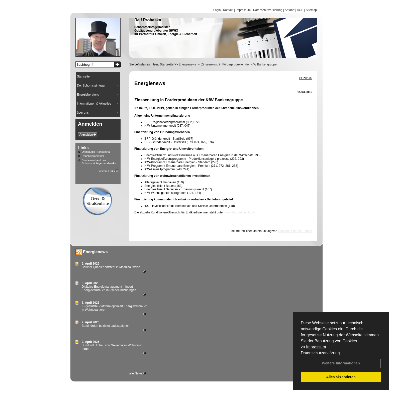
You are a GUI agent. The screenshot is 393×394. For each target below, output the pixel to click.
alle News (137, 373)
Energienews (95, 252)
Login (217, 10)
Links (83, 148)
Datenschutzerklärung (320, 353)
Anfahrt (289, 10)
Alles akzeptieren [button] (341, 377)
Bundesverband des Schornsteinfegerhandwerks (99, 162)
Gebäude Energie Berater (295, 231)
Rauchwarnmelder (93, 155)
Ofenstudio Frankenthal (96, 151)
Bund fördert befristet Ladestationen (106, 326)
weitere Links (108, 171)
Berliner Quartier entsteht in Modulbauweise (111, 267)
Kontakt (228, 10)
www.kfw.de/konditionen (240, 212)
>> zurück (305, 78)
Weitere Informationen (341, 363)
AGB (300, 10)
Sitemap (311, 10)
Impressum (316, 347)
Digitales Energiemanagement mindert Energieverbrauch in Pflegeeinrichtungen (109, 288)
